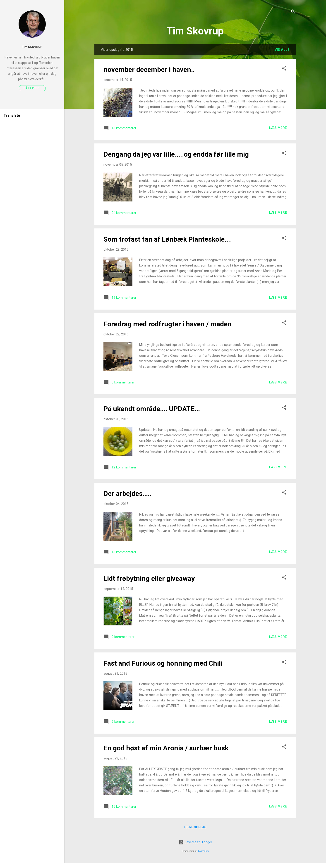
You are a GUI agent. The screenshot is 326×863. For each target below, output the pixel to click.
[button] (284, 69)
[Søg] (293, 12)
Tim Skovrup (195, 31)
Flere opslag (195, 827)
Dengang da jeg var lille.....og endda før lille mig (176, 154)
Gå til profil (32, 88)
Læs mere (278, 128)
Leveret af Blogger (195, 842)
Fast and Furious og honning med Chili (163, 663)
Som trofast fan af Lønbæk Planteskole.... (167, 239)
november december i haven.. (149, 69)
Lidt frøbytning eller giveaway (149, 578)
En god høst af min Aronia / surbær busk (165, 748)
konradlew (203, 851)
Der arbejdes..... (127, 493)
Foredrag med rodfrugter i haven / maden (167, 324)
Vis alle (282, 50)
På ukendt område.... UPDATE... (151, 409)
